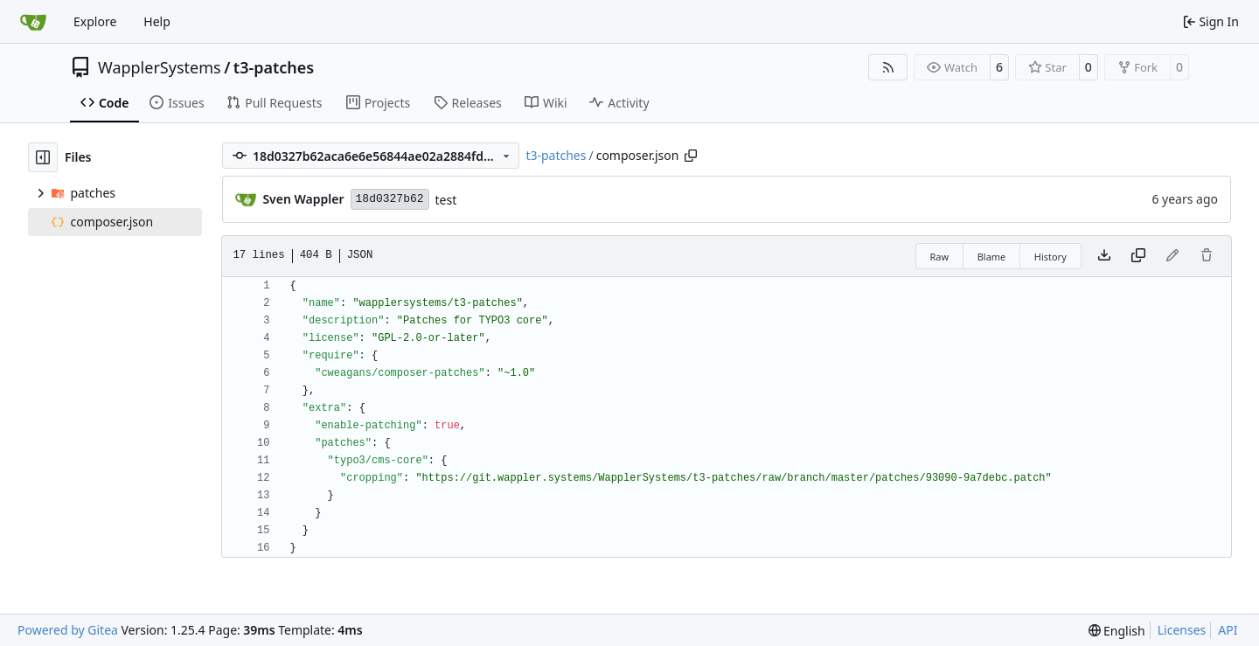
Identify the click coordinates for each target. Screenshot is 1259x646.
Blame (991, 256)
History (1050, 256)
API (1227, 630)
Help (156, 21)
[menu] (1117, 630)
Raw (939, 256)
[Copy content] (1138, 256)
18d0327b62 (390, 198)
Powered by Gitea (67, 630)
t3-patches (273, 67)
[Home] (33, 22)
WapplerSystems (159, 67)
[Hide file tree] (43, 157)
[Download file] (1104, 256)
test (446, 199)
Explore (94, 21)
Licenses (1182, 630)
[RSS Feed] (888, 67)
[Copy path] (691, 155)
